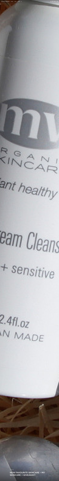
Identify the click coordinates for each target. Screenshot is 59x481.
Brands (19, 1)
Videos (15, 1)
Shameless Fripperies (5, 1)
